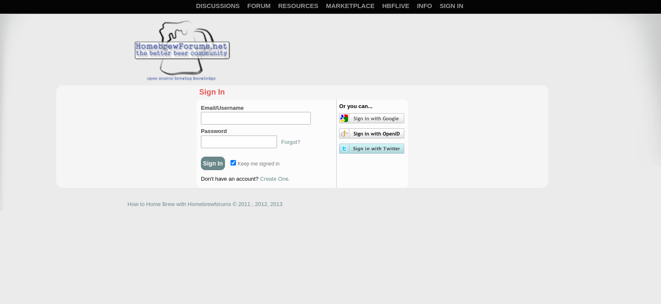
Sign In (452, 5)
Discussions (217, 5)
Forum (259, 5)
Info (424, 5)
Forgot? (290, 142)
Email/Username (222, 108)
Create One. (275, 179)
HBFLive (395, 5)
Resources (298, 5)
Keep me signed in (255, 164)
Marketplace (350, 5)
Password (214, 131)
